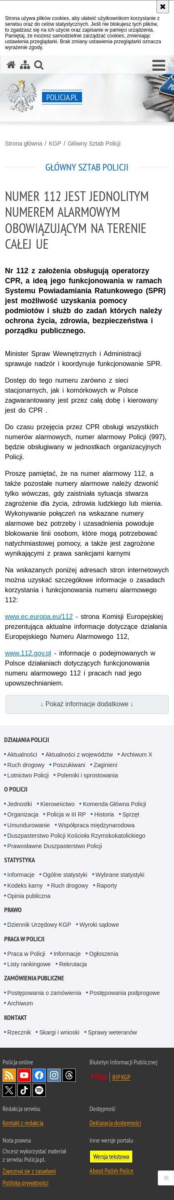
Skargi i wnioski (59, 1032)
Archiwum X (136, 754)
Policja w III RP (66, 814)
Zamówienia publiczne (34, 978)
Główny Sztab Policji (94, 143)
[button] (158, 65)
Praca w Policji (24, 939)
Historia (104, 814)
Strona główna (23, 143)
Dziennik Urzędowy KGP (39, 924)
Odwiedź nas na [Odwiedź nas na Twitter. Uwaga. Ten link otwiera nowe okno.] (9, 1090)
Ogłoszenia (103, 953)
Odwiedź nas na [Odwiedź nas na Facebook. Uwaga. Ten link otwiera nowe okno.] (39, 1075)
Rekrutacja (73, 964)
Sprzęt (130, 814)
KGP (55, 143)
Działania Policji (26, 739)
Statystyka (19, 860)
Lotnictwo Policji (28, 775)
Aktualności (22, 754)
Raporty (107, 885)
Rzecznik (19, 1032)
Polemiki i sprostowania (87, 775)
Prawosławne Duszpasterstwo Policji (54, 846)
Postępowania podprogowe (124, 993)
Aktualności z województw (79, 754)
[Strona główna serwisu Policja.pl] (11, 64)
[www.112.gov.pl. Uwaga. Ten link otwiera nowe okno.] (28, 653)
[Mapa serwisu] (25, 64)
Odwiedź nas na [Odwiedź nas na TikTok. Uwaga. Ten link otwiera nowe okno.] (24, 1090)
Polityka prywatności (25, 1182)
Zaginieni (105, 765)
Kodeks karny (25, 885)
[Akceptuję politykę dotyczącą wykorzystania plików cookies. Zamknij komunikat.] (163, 6)
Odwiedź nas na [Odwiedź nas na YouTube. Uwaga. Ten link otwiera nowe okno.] (24, 1075)
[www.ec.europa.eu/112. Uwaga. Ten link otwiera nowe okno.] (39, 616)
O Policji (15, 789)
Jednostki (19, 804)
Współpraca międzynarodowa (96, 825)
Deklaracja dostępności (115, 1122)
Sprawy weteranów (112, 1032)
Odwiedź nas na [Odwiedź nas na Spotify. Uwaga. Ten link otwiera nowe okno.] (39, 1090)
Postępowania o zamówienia (44, 993)
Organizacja (23, 814)
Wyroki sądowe (99, 924)
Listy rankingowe (29, 964)
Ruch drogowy (26, 765)
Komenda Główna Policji (114, 804)
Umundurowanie (28, 825)
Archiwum (20, 1003)
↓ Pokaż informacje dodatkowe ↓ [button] (87, 704)
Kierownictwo (57, 804)
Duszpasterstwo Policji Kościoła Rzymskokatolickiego (76, 835)
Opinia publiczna (29, 896)
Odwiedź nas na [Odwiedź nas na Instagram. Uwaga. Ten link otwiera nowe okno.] (54, 1075)
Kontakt (15, 1017)
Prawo (13, 910)
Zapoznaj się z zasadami (29, 1171)
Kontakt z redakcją (22, 1122)
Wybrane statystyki (120, 874)
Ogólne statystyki (65, 874)
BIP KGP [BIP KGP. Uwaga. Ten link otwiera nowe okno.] (121, 1077)
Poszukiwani (69, 765)
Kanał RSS (9, 1075)
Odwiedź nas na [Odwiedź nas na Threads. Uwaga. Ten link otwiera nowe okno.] (69, 1075)
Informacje (21, 874)
